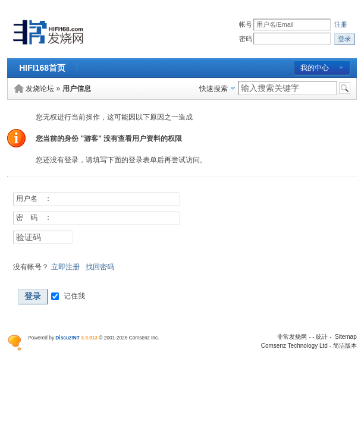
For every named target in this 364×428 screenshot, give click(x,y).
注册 (340, 25)
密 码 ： (34, 217)
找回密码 (100, 267)
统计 (322, 336)
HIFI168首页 (42, 68)
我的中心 (314, 68)
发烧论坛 (40, 88)
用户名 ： (34, 198)
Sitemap (346, 336)
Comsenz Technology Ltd (294, 345)
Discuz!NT (67, 338)
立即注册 (65, 267)
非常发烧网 (292, 336)
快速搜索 (213, 88)
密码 (245, 39)
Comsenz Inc (143, 338)
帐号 (245, 25)
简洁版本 (345, 345)
